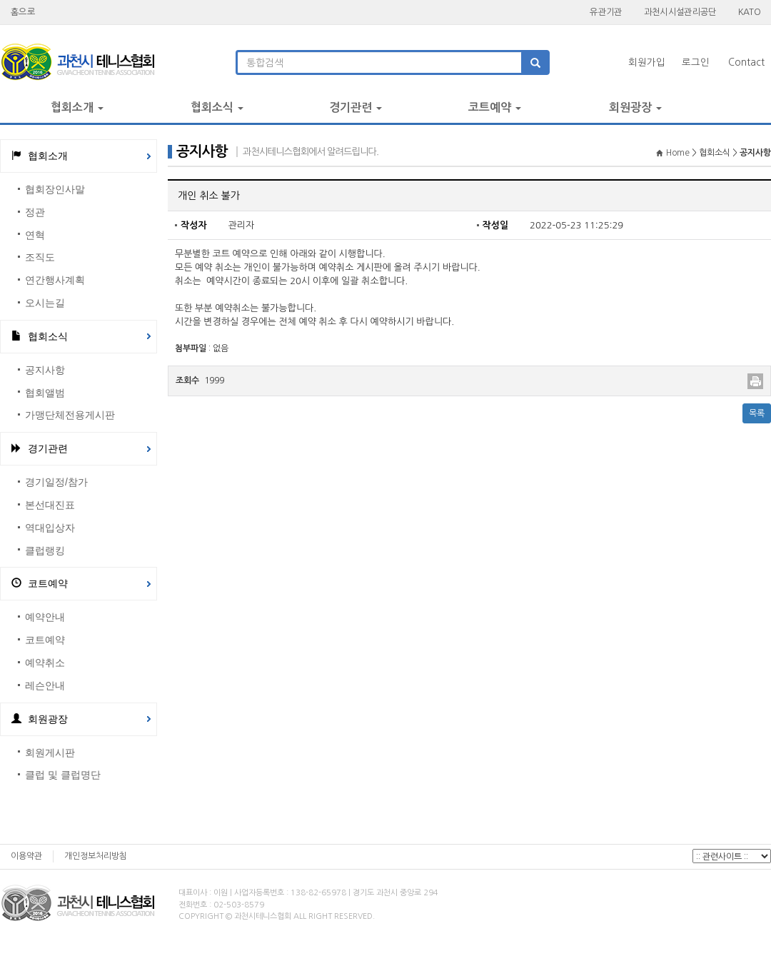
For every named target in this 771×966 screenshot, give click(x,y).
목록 (757, 413)
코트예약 (494, 107)
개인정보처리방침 (95, 856)
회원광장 (635, 107)
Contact (746, 62)
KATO (749, 11)
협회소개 (77, 107)
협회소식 (217, 107)
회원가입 (646, 62)
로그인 (696, 62)
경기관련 (355, 107)
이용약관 (26, 856)
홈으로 (23, 11)
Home (674, 153)
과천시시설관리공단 (680, 11)
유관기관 (606, 11)
